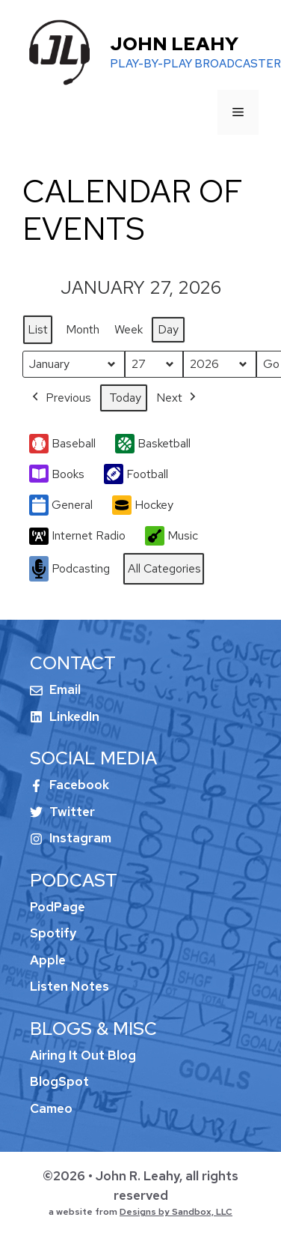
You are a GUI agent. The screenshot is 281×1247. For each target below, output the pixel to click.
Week (128, 329)
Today (125, 397)
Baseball (62, 443)
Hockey (142, 505)
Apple (48, 960)
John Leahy (174, 43)
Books (56, 474)
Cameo (51, 1108)
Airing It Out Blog (83, 1055)
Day (168, 329)
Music (171, 536)
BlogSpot (59, 1081)
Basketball (153, 443)
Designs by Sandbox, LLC (176, 1212)
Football (136, 474)
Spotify (53, 933)
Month (82, 329)
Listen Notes (69, 986)
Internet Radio (77, 536)
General (61, 505)
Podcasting (69, 569)
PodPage (57, 907)
